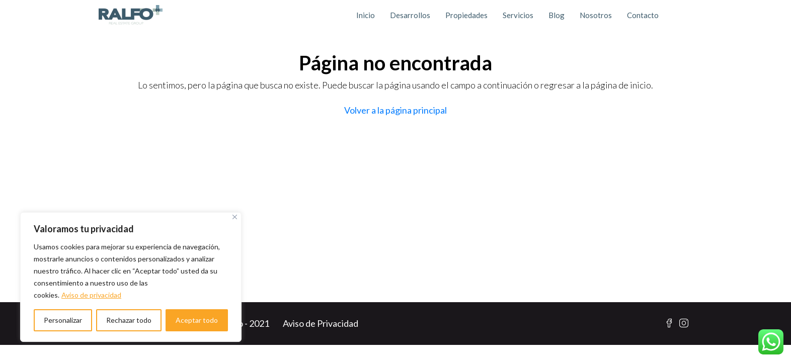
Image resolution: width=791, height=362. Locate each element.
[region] (131, 277)
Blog (556, 15)
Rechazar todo (128, 320)
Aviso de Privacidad (320, 323)
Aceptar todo (197, 320)
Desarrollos (410, 15)
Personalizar (63, 320)
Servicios (518, 15)
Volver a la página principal (395, 110)
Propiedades (466, 15)
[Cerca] (234, 217)
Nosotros (596, 15)
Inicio (365, 15)
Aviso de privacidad (91, 295)
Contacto (643, 15)
